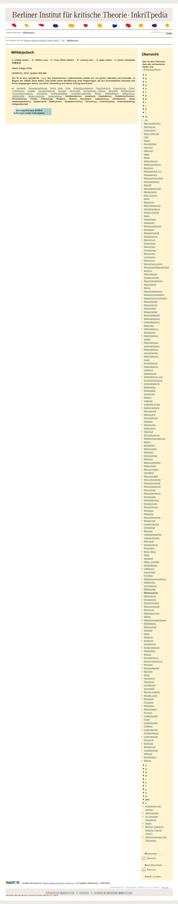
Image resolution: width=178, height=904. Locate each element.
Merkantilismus (151, 500)
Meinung (148, 459)
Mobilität (148, 630)
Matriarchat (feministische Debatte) (151, 418)
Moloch (147, 654)
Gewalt (31, 91)
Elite (68, 88)
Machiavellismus (152, 123)
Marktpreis (149, 223)
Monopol (148, 664)
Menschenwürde (152, 483)
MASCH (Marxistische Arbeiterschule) (151, 274)
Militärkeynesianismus (155, 579)
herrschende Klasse (94, 91)
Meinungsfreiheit (152, 462)
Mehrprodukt (150, 449)
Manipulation (150, 192)
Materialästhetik (152, 315)
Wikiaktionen (151, 853)
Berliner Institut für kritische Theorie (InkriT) (41, 40)
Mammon (148, 168)
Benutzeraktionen (153, 865)
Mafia (146, 154)
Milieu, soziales (151, 562)
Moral (147, 675)
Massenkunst (150, 305)
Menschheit (149, 490)
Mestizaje (148, 510)
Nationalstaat (55, 96)
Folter (132, 88)
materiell (148, 401)
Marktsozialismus (152, 226)
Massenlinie (150, 308)
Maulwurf (148, 431)
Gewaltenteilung (46, 91)
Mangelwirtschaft (152, 188)
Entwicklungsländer (83, 88)
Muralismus (149, 747)
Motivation (149, 705)
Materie (147, 397)
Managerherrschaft (153, 178)
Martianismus (150, 236)
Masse (147, 288)
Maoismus (149, 202)
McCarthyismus (152, 435)
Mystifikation (150, 757)
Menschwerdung (152, 493)
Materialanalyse (152, 318)
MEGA (147, 442)
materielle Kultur (152, 404)
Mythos (147, 760)
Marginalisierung (152, 205)
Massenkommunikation (155, 298)
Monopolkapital (151, 668)
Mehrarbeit (149, 445)
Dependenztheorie (38, 88)
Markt (147, 216)
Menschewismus (152, 486)
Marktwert (149, 229)
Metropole (149, 541)
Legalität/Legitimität (81, 93)
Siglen (148, 823)
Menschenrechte (152, 479)
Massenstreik (150, 312)
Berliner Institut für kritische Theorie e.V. (59, 883)
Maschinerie (150, 284)
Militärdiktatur (112, 93)
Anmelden (151, 869)
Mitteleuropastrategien (155, 620)
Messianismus (151, 507)
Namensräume (153, 69)
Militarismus (129, 93)
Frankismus (18, 91)
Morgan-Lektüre (152, 692)
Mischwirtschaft (151, 606)
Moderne (148, 637)
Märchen (148, 147)
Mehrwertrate (150, 455)
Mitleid (147, 616)
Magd (147, 157)
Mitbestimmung (151, 613)
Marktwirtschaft (151, 233)
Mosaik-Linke (150, 695)
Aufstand (20, 88)
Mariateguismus (152, 209)
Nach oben (165, 887)
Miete (146, 555)
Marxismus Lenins (153, 264)
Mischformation (151, 603)
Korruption (42, 93)
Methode (148, 531)
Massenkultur (150, 301)
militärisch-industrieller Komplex (149, 572)
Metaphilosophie (152, 517)
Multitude (148, 743)
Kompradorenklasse (22, 93)
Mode (147, 634)
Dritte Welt (57, 88)
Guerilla (62, 91)
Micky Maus (150, 551)
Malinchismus (151, 161)
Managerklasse (151, 181)
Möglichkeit (149, 651)
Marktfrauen (150, 219)
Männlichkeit (150, 144)
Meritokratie (150, 497)
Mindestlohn (150, 599)
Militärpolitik (18, 96)
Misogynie (149, 610)
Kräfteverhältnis (59, 93)
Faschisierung (103, 88)
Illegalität (113, 91)
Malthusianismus (152, 164)
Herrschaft (74, 91)
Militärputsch (29, 33)
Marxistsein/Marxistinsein (156, 267)
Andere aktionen (153, 876)
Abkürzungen (152, 813)
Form (43, 78)
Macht (98, 93)
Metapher (148, 514)
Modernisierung (36, 96)
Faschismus (119, 88)
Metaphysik (149, 520)
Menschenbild (151, 476)
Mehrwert (148, 452)
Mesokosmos (150, 503)
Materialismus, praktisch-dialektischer (151, 370)
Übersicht (151, 858)
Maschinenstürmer (153, 281)
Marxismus (149, 260)
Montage (148, 671)
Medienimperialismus (154, 438)
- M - (63, 40)
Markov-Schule (151, 212)
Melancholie (150, 466)
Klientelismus (128, 91)
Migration (148, 558)
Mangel (147, 185)
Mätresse (148, 150)
